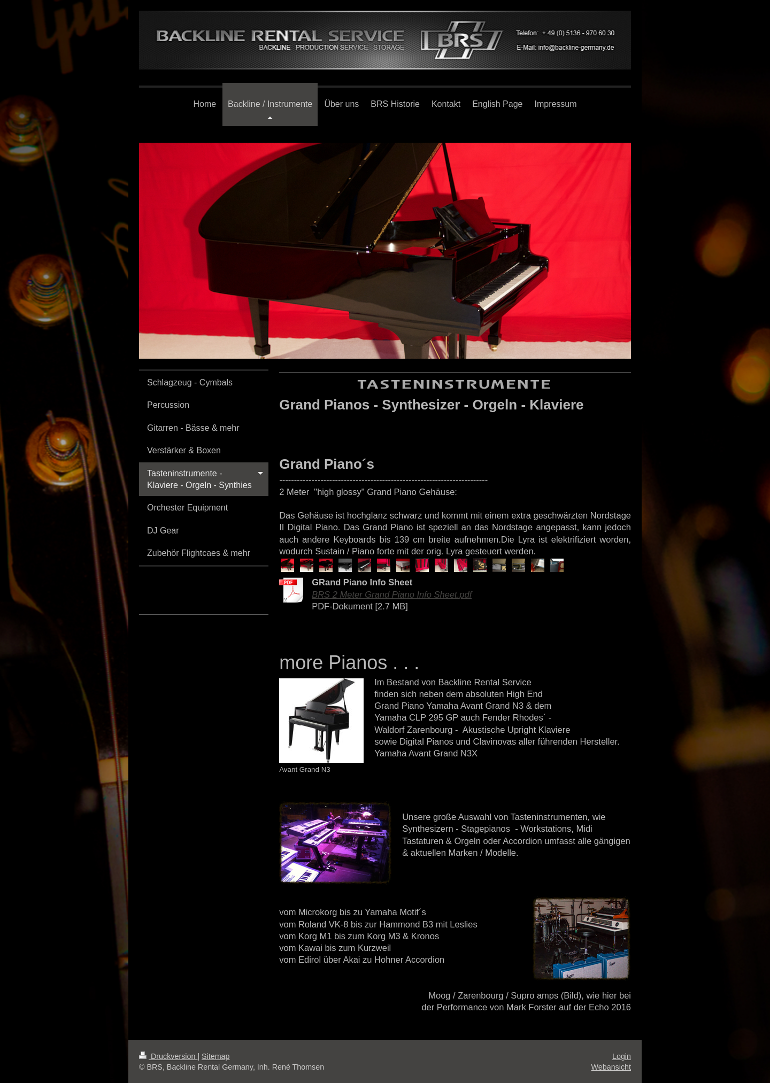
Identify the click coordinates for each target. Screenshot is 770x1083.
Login (621, 1056)
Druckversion (168, 1056)
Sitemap (215, 1056)
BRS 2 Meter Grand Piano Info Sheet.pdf (392, 594)
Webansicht (611, 1067)
